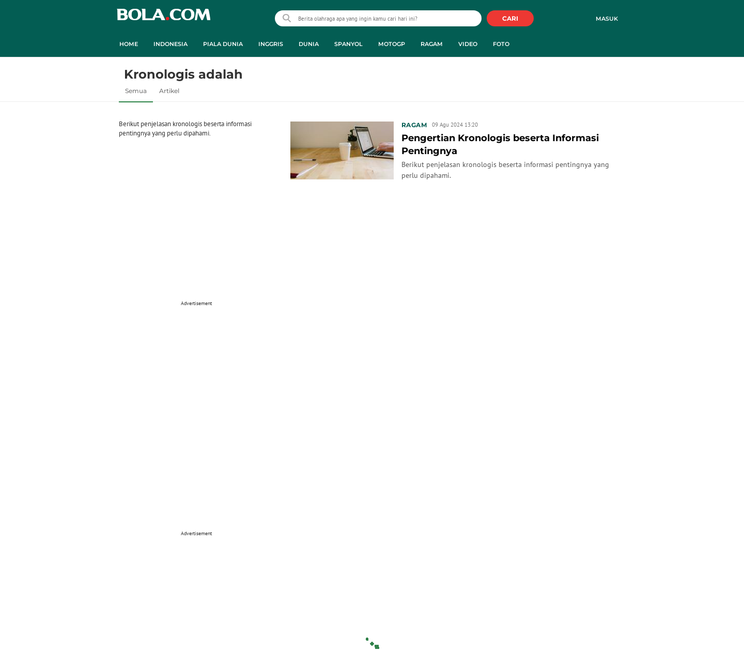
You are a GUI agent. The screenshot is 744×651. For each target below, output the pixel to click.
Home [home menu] (128, 44)
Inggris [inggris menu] (270, 44)
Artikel (169, 91)
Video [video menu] (467, 44)
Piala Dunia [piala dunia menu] (223, 44)
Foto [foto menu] (501, 44)
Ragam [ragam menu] (432, 44)
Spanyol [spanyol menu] (348, 44)
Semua (136, 91)
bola (163, 19)
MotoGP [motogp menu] (391, 44)
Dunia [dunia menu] (309, 44)
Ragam (414, 125)
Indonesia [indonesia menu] (170, 44)
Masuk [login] (607, 18)
